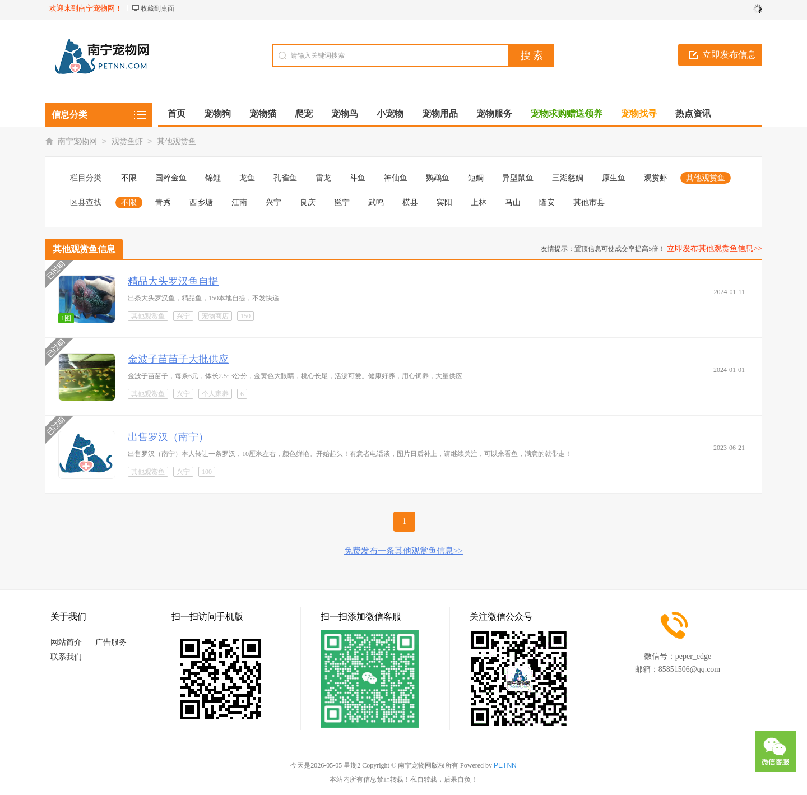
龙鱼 (247, 178)
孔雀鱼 (285, 178)
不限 (129, 178)
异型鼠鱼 (518, 178)
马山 (513, 202)
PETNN (505, 765)
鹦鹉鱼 (437, 178)
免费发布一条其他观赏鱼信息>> (403, 550)
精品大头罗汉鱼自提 (173, 281)
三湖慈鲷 (567, 178)
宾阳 (444, 202)
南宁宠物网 (77, 141)
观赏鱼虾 (127, 141)
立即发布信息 (729, 54)
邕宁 (342, 202)
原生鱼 (613, 178)
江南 (239, 202)
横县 (410, 202)
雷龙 (323, 178)
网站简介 (66, 642)
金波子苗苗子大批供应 (178, 359)
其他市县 (589, 202)
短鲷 (476, 178)
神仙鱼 (395, 178)
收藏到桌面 (157, 8)
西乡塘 (201, 202)
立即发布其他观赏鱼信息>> (714, 248)
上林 (478, 202)
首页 (176, 113)
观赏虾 (655, 178)
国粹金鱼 (171, 178)
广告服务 (111, 642)
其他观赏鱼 (176, 141)
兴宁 (273, 202)
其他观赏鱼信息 (84, 249)
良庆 (308, 202)
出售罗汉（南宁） (168, 437)
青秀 (163, 202)
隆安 (547, 202)
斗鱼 (357, 178)
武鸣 (376, 202)
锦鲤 (213, 178)
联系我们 (66, 657)
